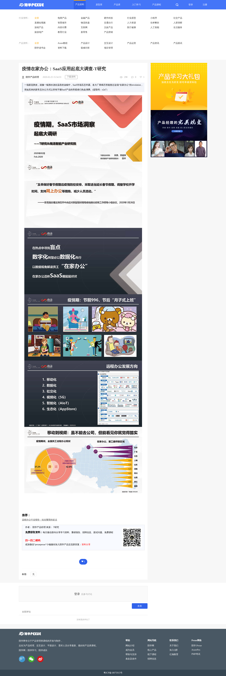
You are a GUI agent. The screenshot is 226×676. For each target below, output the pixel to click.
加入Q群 (174, 650)
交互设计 (108, 43)
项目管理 (108, 48)
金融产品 (85, 18)
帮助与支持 (131, 654)
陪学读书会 (40, 48)
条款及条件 (131, 659)
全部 (37, 18)
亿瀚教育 (174, 654)
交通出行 (108, 23)
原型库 (99, 4)
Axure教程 (63, 43)
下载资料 (71, 77)
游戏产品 (39, 27)
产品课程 (156, 4)
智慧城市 (62, 23)
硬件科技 (108, 18)
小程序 (153, 18)
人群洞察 (177, 23)
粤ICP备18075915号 (113, 673)
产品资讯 (154, 43)
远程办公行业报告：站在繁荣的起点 (39, 520)
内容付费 (62, 27)
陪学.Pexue (196, 645)
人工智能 (154, 27)
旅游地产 (39, 32)
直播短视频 (40, 23)
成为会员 (130, 650)
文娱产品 (108, 27)
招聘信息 (152, 659)
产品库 (117, 4)
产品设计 (85, 43)
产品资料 (79, 4)
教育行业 (62, 32)
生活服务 (177, 27)
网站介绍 (130, 645)
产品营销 (108, 32)
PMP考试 (195, 654)
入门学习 (136, 4)
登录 (190, 4)
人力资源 (131, 23)
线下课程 (152, 654)
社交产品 (177, 18)
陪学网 (151, 645)
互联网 (84, 27)
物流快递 (85, 23)
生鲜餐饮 (154, 23)
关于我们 (174, 645)
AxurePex (195, 650)
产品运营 (131, 43)
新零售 (84, 32)
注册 (205, 4)
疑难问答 (85, 48)
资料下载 (62, 48)
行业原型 (131, 18)
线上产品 (152, 650)
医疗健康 (131, 27)
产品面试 (177, 43)
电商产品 (62, 18)
